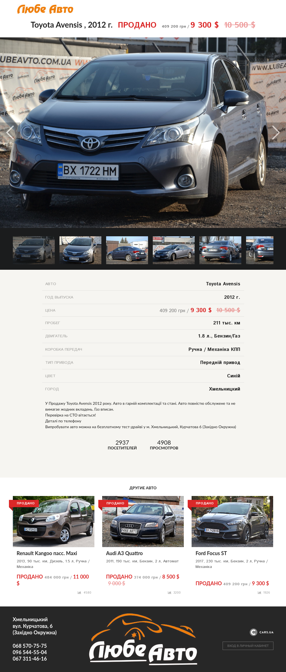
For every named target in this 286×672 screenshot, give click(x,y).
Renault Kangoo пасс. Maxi (47, 553)
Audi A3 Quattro (124, 553)
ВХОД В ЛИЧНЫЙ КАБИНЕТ (248, 645)
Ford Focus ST (211, 553)
